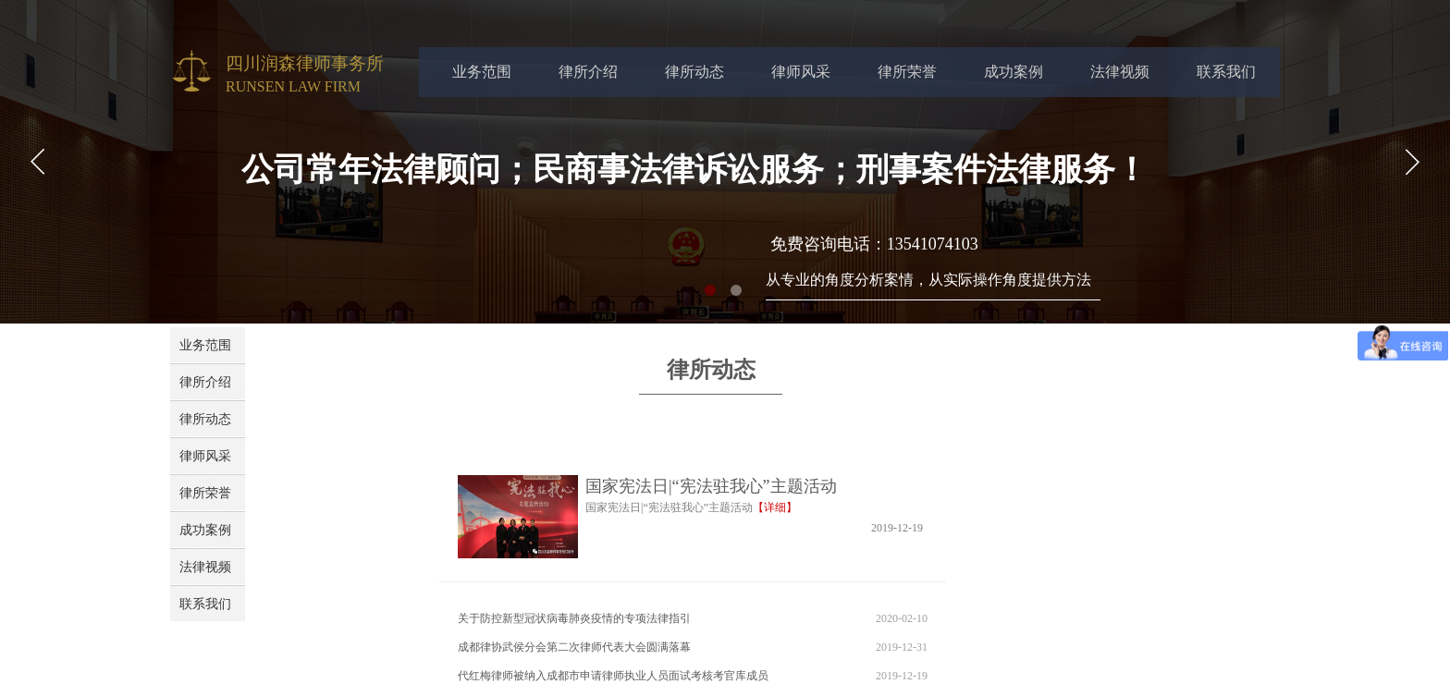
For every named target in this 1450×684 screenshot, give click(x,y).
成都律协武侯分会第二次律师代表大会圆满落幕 (574, 647)
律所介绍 (588, 71)
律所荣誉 (907, 71)
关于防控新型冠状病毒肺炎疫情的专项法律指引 (574, 618)
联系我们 (1226, 71)
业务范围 (481, 71)
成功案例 (1013, 71)
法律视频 (1119, 71)
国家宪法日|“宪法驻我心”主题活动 (711, 486)
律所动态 (694, 71)
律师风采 (800, 71)
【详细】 (775, 507)
